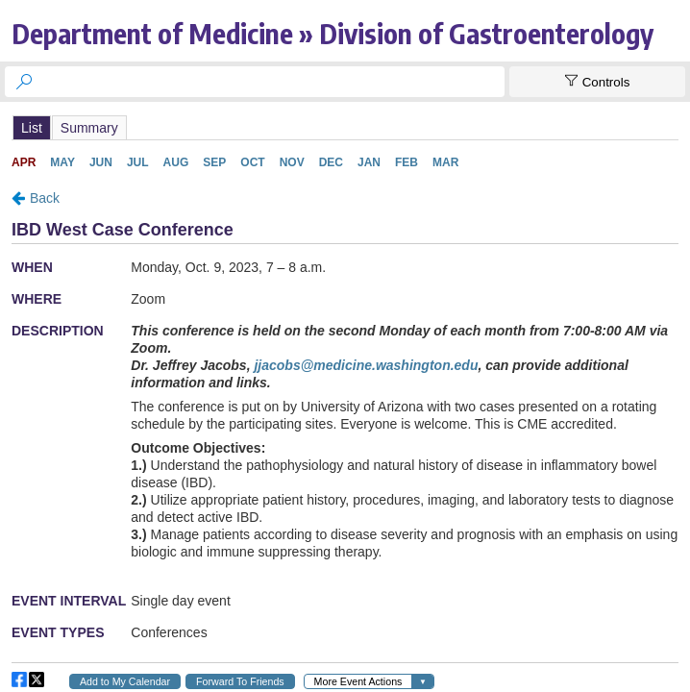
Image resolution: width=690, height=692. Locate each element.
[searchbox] (272, 81)
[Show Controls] (597, 81)
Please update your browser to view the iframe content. (345, 127)
